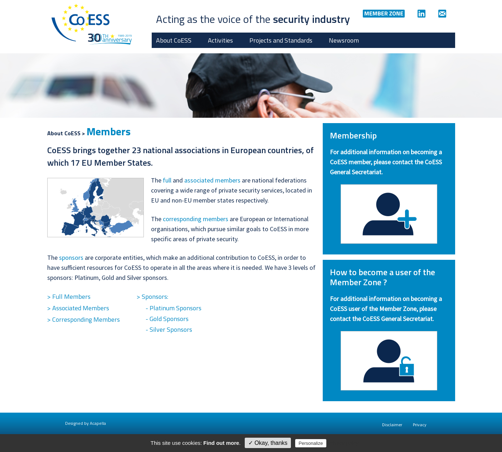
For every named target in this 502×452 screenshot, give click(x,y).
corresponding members (195, 219)
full (167, 180)
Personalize (311, 443)
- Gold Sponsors (167, 319)
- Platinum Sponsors (173, 308)
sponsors (71, 257)
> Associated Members (78, 308)
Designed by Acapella (85, 423)
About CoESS (173, 40)
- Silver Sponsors (169, 329)
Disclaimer (392, 424)
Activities (220, 40)
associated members (212, 180)
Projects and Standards (280, 40)
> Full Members (69, 296)
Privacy (420, 424)
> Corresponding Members (83, 319)
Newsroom (344, 40)
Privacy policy (343, 443)
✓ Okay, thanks (268, 443)
